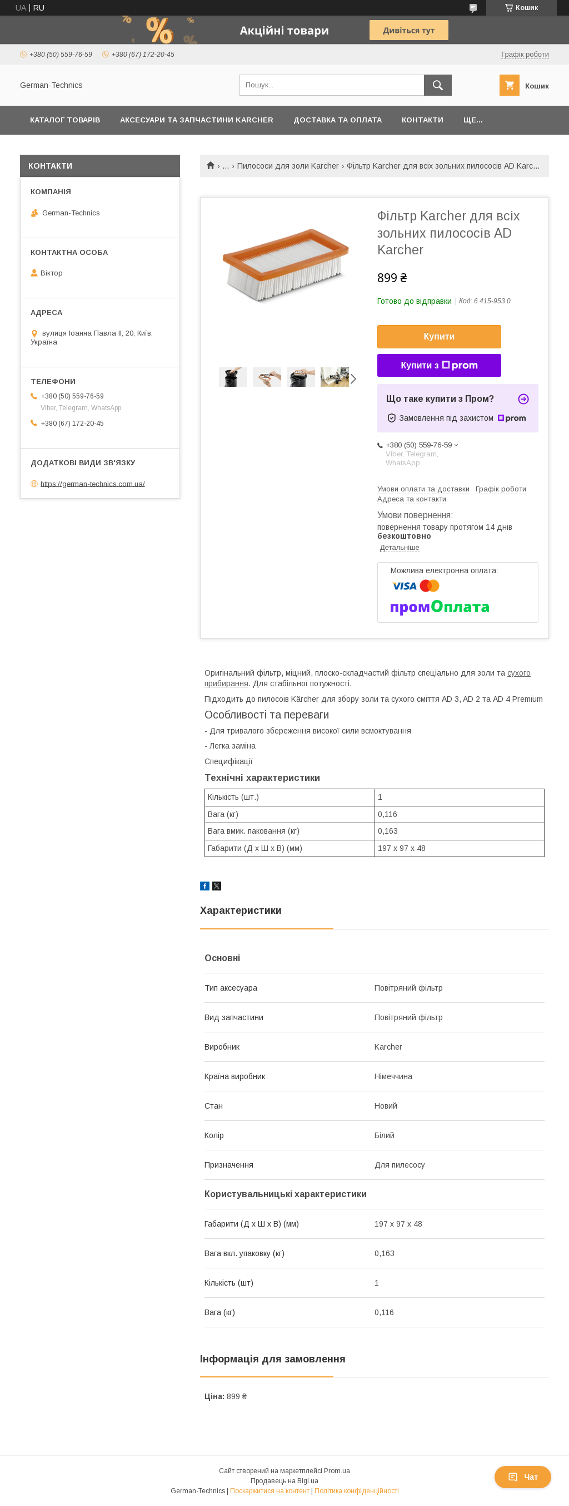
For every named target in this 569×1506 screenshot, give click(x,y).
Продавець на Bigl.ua (284, 1481)
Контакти (422, 120)
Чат (523, 1477)
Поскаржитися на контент (270, 1491)
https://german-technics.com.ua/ (93, 483)
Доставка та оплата (337, 120)
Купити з (439, 366)
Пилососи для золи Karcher (288, 165)
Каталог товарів (65, 120)
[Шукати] (438, 85)
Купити (439, 336)
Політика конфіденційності (357, 1491)
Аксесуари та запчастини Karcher (196, 120)
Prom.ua (337, 1471)
